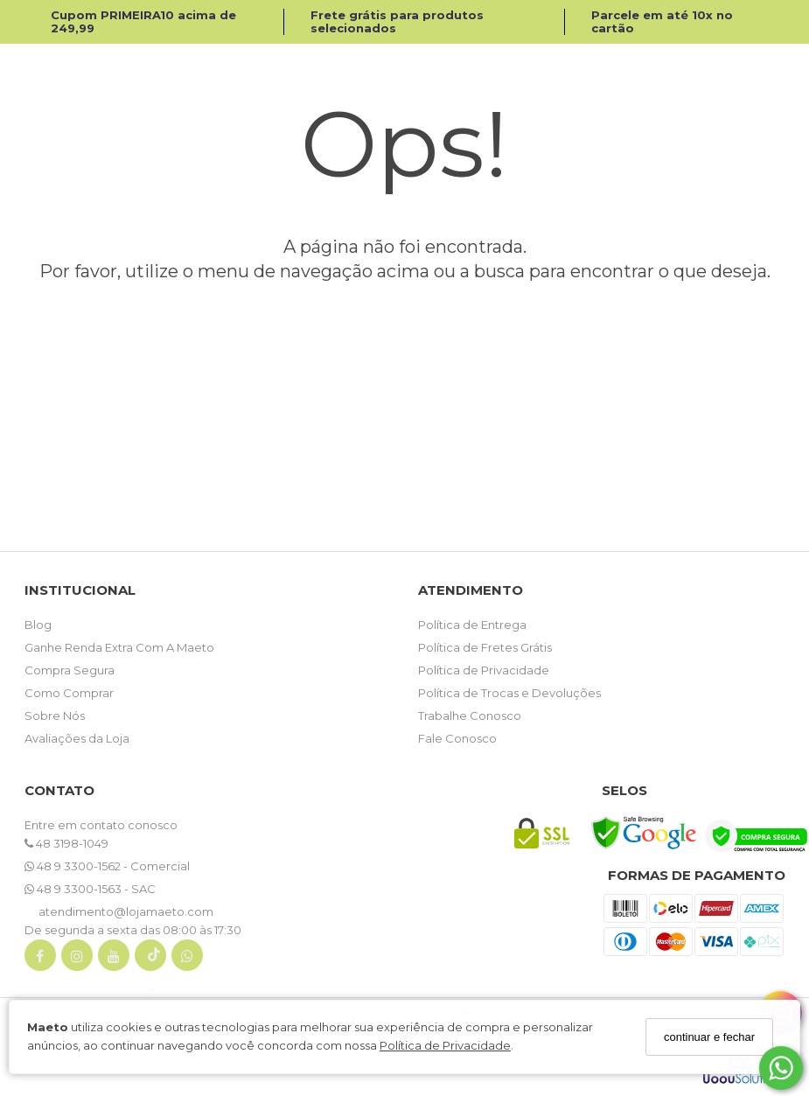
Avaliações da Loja (76, 738)
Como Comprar (69, 693)
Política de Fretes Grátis (485, 647)
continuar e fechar (709, 1037)
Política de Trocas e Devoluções (509, 693)
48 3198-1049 (66, 843)
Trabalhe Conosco (469, 716)
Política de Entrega (472, 625)
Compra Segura (69, 670)
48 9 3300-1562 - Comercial (107, 866)
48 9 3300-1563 (74, 889)
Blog (38, 625)
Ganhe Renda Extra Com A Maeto (119, 647)
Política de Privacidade (445, 1045)
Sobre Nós (54, 716)
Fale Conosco (457, 738)
